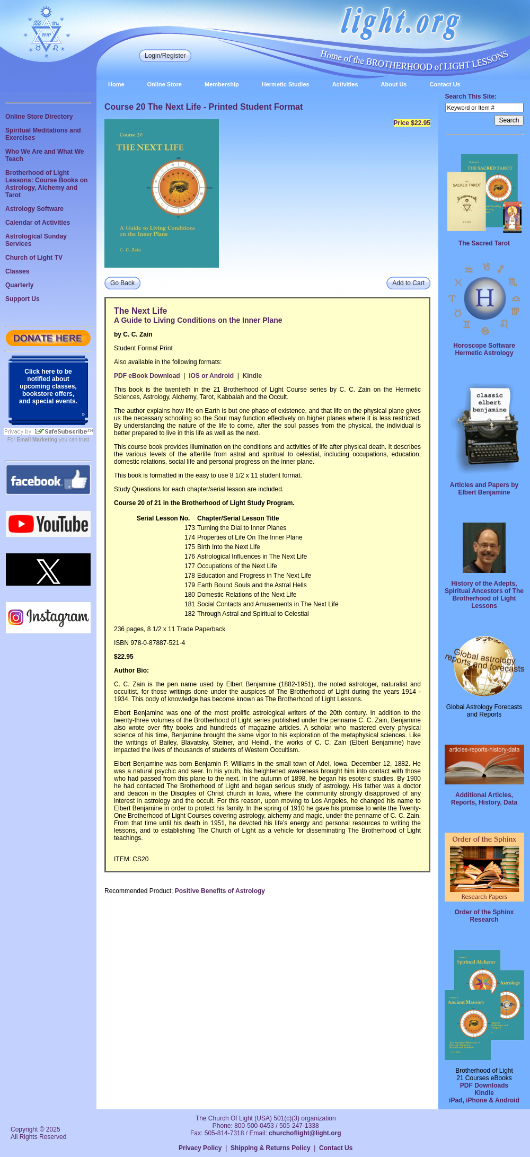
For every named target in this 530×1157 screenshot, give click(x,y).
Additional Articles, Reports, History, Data (484, 798)
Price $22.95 (412, 123)
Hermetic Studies (286, 84)
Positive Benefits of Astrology (220, 891)
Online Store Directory (39, 116)
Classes (17, 271)
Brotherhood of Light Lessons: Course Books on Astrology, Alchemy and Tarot (46, 184)
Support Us (22, 299)
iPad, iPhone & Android (484, 1100)
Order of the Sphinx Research (484, 915)
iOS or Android (211, 375)
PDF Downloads (484, 1085)
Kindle (252, 375)
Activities (345, 84)
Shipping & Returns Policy (271, 1148)
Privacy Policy (200, 1148)
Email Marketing (37, 440)
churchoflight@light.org (305, 1133)
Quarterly (19, 285)
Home (116, 84)
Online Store (164, 84)
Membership (222, 84)
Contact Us (444, 84)
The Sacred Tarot (484, 243)
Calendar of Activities (37, 222)
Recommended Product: (138, 891)
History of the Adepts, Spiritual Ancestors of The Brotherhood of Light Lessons (484, 595)
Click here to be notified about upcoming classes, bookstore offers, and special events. (48, 386)
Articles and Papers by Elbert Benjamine (484, 488)
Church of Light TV (34, 257)
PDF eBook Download (147, 375)
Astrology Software (34, 209)
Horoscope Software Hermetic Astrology (484, 349)
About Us (394, 84)
